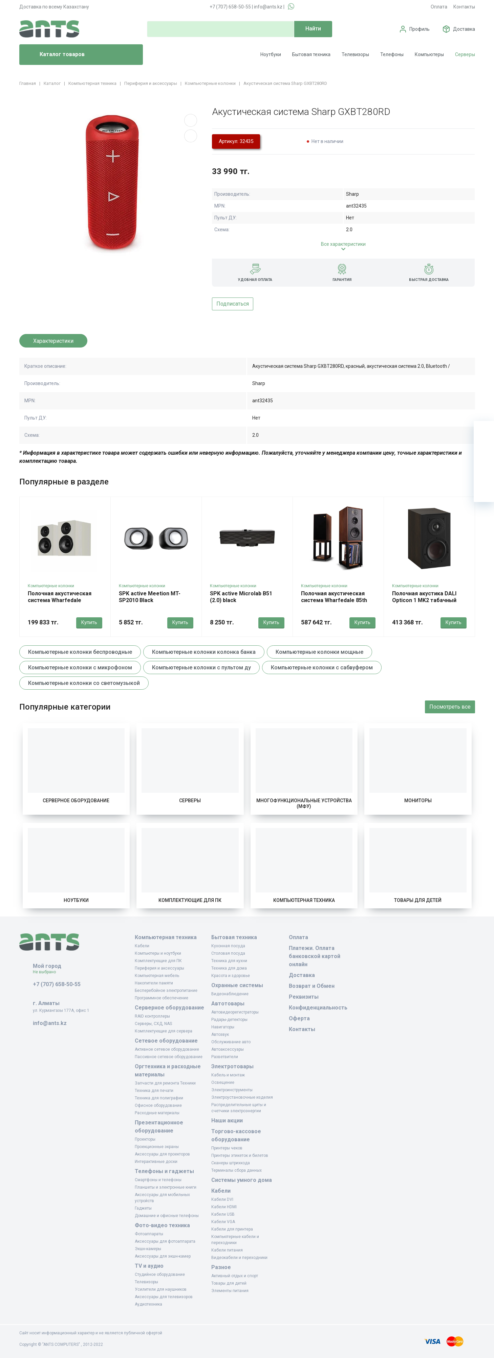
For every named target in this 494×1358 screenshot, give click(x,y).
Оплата (439, 6)
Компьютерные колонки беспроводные (80, 652)
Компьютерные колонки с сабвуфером (322, 667)
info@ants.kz (268, 6)
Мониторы (418, 800)
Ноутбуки (270, 54)
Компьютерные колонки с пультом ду (201, 667)
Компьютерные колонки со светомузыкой (84, 683)
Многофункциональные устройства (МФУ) (304, 803)
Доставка (464, 29)
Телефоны (392, 54)
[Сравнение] (484, 471)
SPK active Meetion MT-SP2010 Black (149, 596)
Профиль (419, 29)
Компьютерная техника (304, 900)
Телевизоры (355, 54)
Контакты (464, 6)
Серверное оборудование (76, 800)
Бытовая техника (311, 54)
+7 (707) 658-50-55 (230, 6)
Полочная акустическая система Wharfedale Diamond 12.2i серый (59, 600)
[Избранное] (484, 451)
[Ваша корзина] (484, 431)
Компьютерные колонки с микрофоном (80, 667)
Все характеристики (343, 244)
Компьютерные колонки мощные (319, 652)
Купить (89, 622)
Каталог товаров (55, 55)
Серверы (465, 54)
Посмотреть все (450, 707)
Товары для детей (418, 900)
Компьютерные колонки (51, 585)
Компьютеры (429, 54)
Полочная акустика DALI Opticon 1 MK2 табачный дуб (424, 600)
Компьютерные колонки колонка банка (204, 652)
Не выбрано (47, 972)
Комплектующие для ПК (189, 900)
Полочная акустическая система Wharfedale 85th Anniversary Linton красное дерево (337, 603)
